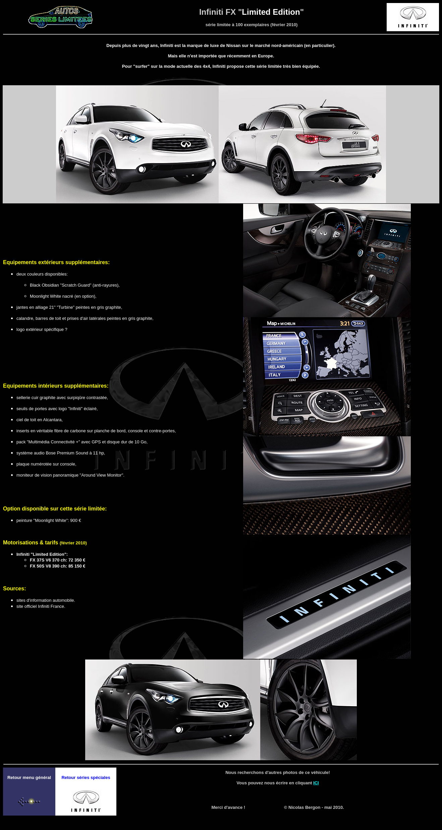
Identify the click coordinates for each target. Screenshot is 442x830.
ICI (316, 782)
